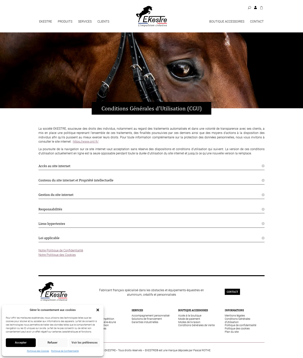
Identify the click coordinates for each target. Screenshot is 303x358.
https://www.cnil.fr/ (86, 141)
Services (85, 21)
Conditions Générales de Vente (196, 325)
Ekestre (45, 21)
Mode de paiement (189, 318)
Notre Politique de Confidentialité (60, 250)
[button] (98, 310)
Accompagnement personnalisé (150, 315)
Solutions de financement (147, 318)
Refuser (52, 342)
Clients (103, 21)
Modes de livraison (189, 322)
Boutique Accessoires (226, 21)
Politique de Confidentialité (65, 351)
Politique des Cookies (38, 351)
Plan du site (232, 331)
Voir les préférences (84, 342)
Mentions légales (235, 315)
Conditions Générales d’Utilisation (237, 320)
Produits (65, 21)
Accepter (20, 342)
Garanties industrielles (145, 322)
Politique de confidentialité (240, 325)
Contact (257, 21)
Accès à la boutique (189, 315)
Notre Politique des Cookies (57, 255)
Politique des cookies (237, 328)
